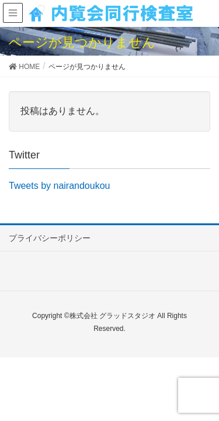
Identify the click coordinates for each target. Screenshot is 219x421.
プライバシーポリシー (50, 238)
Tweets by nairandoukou (59, 186)
